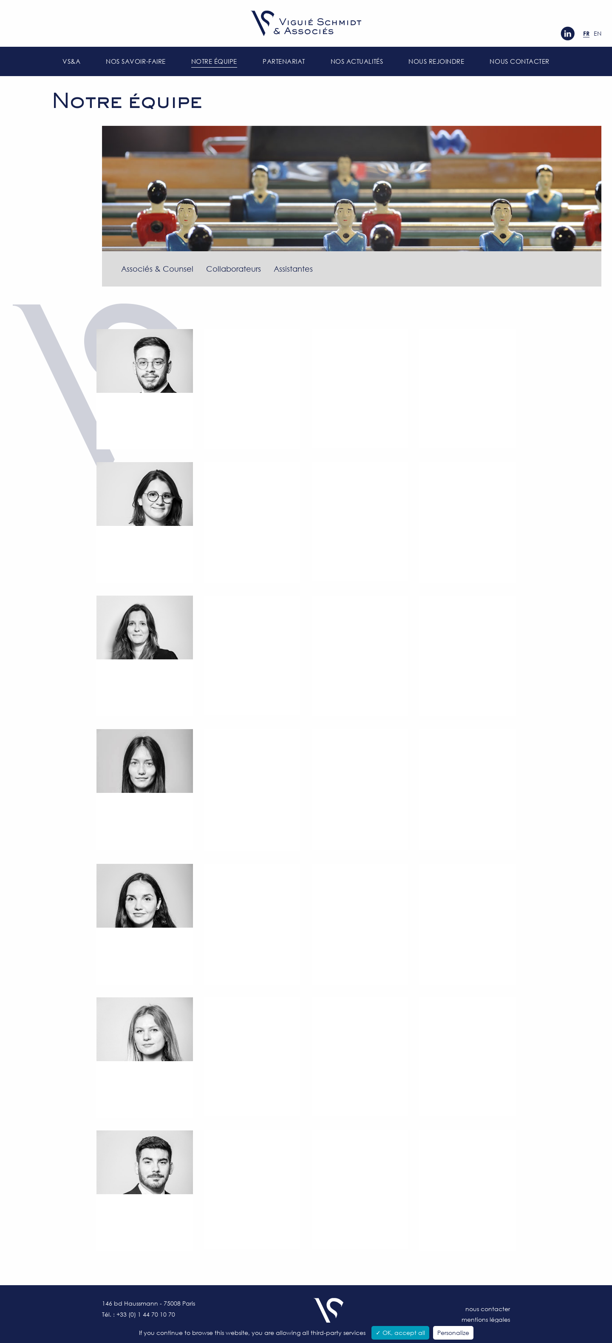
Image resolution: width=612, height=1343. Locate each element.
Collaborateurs (233, 268)
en (597, 33)
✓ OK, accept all (400, 1332)
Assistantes (293, 268)
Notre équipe (214, 61)
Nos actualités (357, 61)
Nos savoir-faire (135, 61)
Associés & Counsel (157, 268)
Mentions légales (486, 1319)
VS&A (71, 61)
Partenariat (284, 61)
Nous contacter (519, 61)
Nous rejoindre (436, 61)
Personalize (453, 1332)
